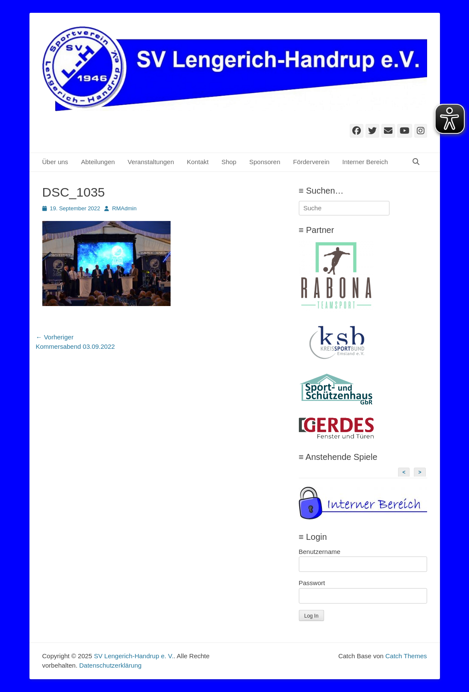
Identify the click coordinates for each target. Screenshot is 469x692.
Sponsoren (264, 161)
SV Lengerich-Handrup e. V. (134, 656)
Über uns (55, 161)
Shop (228, 161)
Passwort (312, 582)
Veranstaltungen (151, 161)
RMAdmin (124, 208)
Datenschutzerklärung (110, 665)
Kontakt (198, 161)
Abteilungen (98, 161)
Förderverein (311, 161)
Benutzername (320, 551)
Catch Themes (406, 656)
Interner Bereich (365, 161)
